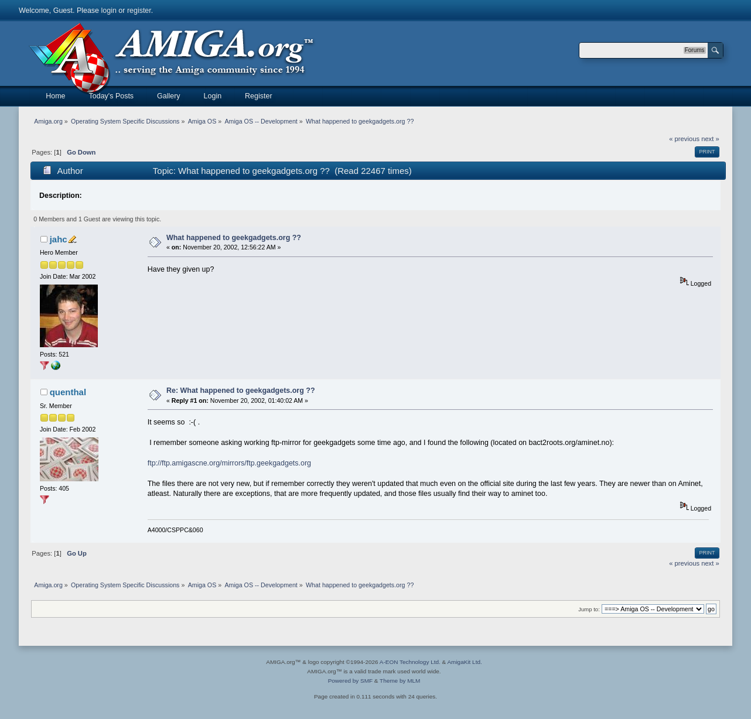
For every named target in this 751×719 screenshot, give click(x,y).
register (139, 10)
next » (710, 138)
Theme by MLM (400, 680)
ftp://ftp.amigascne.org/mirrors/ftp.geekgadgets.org (229, 463)
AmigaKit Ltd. (464, 662)
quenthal (68, 392)
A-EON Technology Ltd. (410, 662)
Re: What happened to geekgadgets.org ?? (240, 390)
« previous (684, 138)
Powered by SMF (350, 680)
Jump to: (589, 609)
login (109, 10)
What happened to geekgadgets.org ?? (233, 238)
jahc (58, 239)
